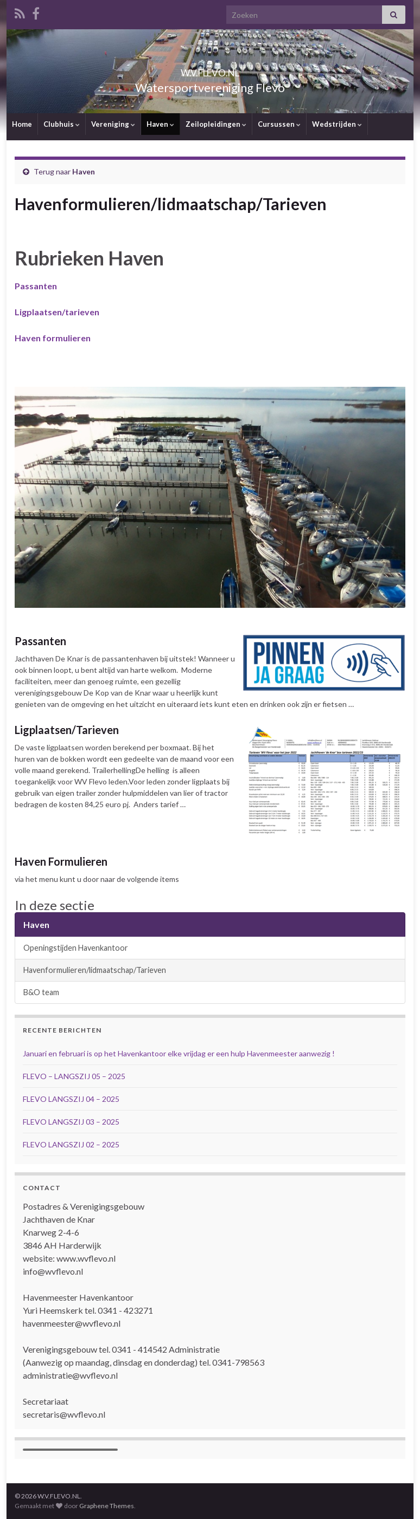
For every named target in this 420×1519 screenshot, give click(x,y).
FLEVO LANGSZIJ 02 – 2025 (71, 1144)
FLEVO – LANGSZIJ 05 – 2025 (74, 1076)
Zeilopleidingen (216, 124)
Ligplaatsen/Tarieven (67, 729)
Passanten (40, 640)
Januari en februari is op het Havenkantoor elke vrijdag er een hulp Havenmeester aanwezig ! (179, 1053)
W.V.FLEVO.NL (210, 69)
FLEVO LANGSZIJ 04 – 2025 (71, 1098)
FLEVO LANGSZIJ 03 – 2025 (71, 1121)
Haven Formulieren (61, 861)
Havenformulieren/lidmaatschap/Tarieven (94, 970)
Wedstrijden (337, 124)
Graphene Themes (106, 1506)
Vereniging (113, 124)
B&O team (41, 992)
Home (22, 124)
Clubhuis (61, 124)
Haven (160, 124)
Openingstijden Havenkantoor (75, 947)
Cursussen (279, 124)
